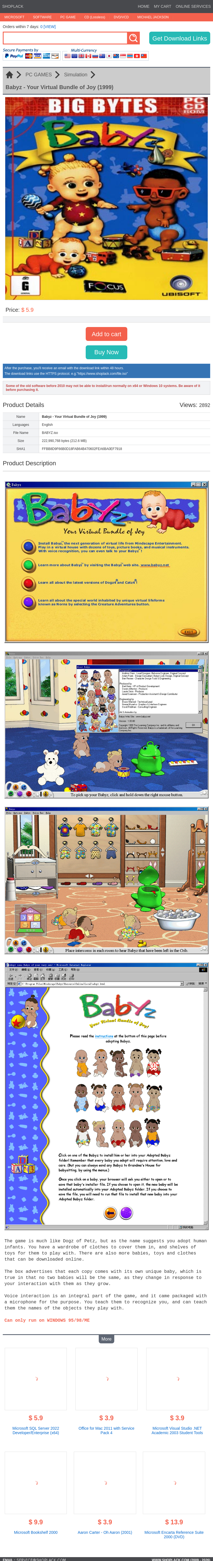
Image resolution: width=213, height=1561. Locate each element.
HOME (143, 6)
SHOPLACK (12, 6)
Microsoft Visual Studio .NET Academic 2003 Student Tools (177, 1428)
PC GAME (68, 17)
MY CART (162, 6)
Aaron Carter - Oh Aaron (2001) (105, 1530)
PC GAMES (39, 74)
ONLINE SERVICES (193, 6)
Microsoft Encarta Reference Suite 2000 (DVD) (174, 1532)
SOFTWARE (42, 17)
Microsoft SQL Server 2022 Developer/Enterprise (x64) (35, 1428)
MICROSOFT (14, 17)
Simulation (75, 74)
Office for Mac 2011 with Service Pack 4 (106, 1428)
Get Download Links (180, 38)
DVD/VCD (121, 17)
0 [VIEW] (47, 26)
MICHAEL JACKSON (153, 17)
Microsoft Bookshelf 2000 (35, 1530)
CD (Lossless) (94, 17)
